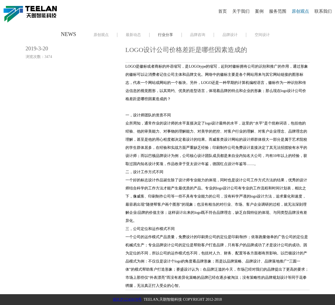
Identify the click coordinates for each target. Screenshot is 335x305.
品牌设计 (230, 35)
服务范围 (277, 11)
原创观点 (300, 11)
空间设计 (262, 35)
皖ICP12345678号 (127, 299)
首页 (222, 11)
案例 (259, 11)
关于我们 (241, 11)
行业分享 (165, 35)
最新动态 (133, 35)
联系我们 (323, 11)
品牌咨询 (197, 35)
